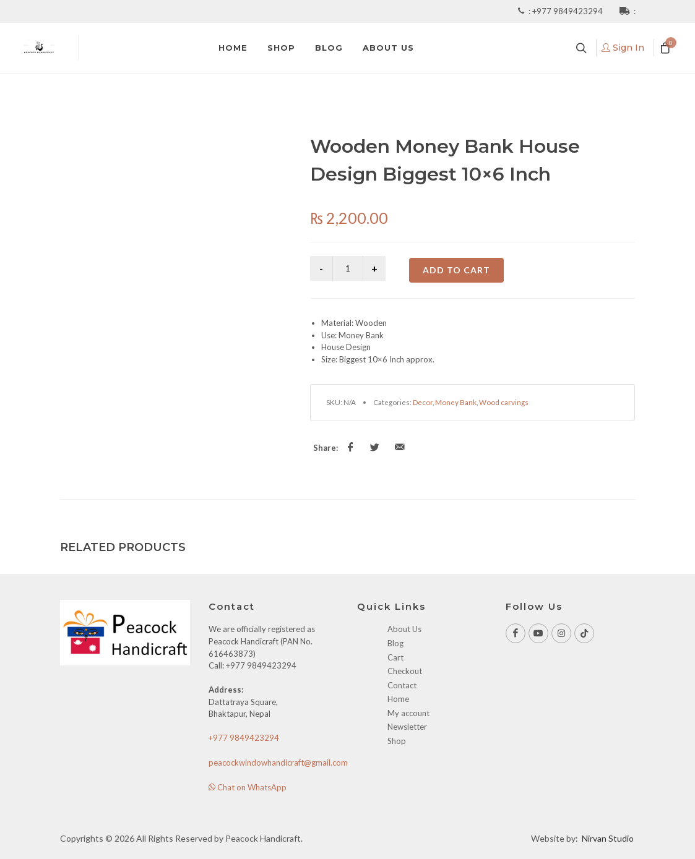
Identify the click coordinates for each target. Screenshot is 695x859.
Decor (423, 402)
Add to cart (456, 270)
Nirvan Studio (608, 838)
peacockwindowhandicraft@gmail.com (278, 762)
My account (408, 713)
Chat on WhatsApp (248, 787)
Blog (395, 643)
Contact (402, 685)
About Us (404, 629)
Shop (396, 741)
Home (398, 699)
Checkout (404, 671)
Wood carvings (504, 402)
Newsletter (407, 727)
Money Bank (456, 402)
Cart (395, 657)
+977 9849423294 (568, 11)
